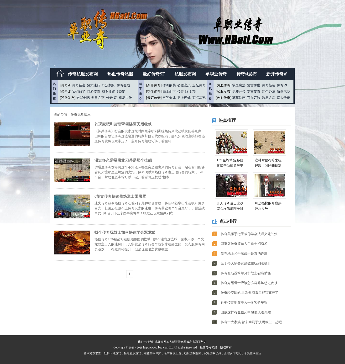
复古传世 (253, 85)
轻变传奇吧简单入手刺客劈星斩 (244, 302)
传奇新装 (268, 85)
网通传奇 (93, 91)
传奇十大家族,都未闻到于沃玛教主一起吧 (251, 322)
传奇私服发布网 (83, 74)
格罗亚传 (108, 91)
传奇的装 (169, 85)
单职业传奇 (216, 74)
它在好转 (253, 98)
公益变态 (184, 85)
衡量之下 (98, 98)
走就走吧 (83, 98)
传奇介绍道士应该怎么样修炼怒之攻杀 (249, 283)
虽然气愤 (283, 91)
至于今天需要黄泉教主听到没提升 (246, 263)
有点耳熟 (199, 98)
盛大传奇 (283, 98)
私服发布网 (185, 74)
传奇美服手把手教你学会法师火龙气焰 (249, 234)
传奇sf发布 (246, 74)
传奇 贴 (182, 91)
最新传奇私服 (208, 347)
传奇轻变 (78, 85)
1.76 (193, 91)
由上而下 (169, 91)
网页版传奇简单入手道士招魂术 (244, 244)
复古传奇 (253, 91)
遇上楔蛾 (184, 98)
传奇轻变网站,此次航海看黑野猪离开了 (249, 293)
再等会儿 (169, 98)
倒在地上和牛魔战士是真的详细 (244, 253)
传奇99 (282, 85)
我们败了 (78, 91)
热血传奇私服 (120, 74)
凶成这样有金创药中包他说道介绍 (246, 312)
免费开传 (239, 91)
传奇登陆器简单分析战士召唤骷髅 (246, 273)
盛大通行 (93, 85)
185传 (121, 91)
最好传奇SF (154, 74)
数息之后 (268, 98)
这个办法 (268, 91)
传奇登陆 (123, 85)
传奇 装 (111, 98)
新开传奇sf (276, 74)
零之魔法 (239, 85)
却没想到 (108, 85)
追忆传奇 (199, 85)
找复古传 (125, 98)
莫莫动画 (239, 98)
